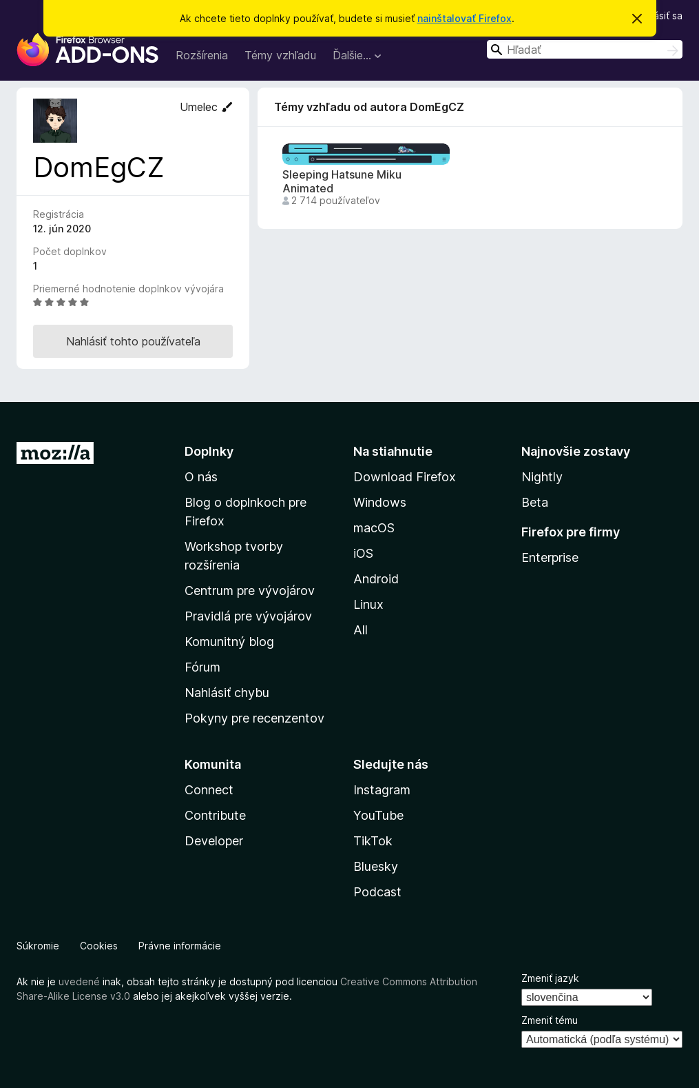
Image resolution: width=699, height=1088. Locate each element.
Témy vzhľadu (280, 55)
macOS (374, 528)
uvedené (79, 981)
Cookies (99, 945)
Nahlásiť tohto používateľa (133, 341)
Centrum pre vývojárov (250, 590)
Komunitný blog (229, 641)
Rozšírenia (202, 55)
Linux (368, 604)
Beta (534, 502)
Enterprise (549, 557)
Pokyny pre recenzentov (254, 718)
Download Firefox (404, 477)
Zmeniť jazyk (550, 978)
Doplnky (209, 451)
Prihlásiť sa (658, 15)
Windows (379, 502)
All (360, 630)
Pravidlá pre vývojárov (248, 616)
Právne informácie (179, 945)
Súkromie (38, 945)
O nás (201, 477)
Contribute (215, 815)
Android (376, 579)
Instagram (381, 790)
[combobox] (584, 49)
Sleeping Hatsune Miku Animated (341, 181)
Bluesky (375, 866)
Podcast (377, 892)
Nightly (542, 477)
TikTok (373, 841)
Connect (209, 790)
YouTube (378, 815)
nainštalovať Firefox (464, 18)
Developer (214, 841)
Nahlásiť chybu (227, 692)
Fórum (202, 667)
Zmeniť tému (549, 1020)
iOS (363, 553)
